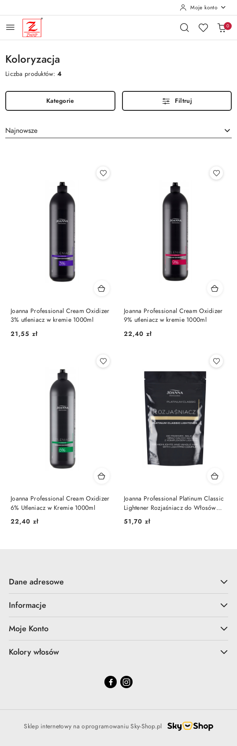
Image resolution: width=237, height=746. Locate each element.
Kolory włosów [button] (118, 651)
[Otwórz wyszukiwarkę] (184, 27)
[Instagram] (126, 682)
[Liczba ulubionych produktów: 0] (203, 27)
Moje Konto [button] (118, 628)
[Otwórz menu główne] (10, 27)
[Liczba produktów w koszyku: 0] (221, 27)
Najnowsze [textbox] (21, 131)
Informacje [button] (118, 604)
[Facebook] (110, 682)
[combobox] (118, 130)
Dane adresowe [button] (118, 581)
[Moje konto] (203, 7)
